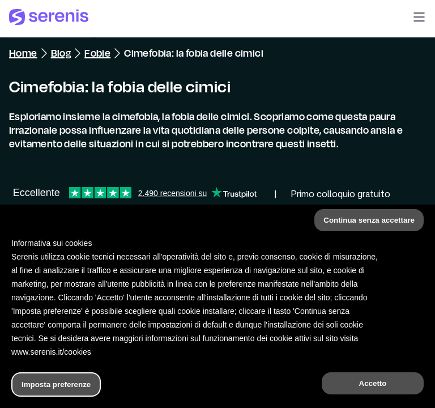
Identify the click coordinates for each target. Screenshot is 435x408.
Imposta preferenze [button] (56, 384)
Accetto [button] (373, 383)
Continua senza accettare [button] (369, 220)
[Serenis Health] (48, 18)
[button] (419, 18)
